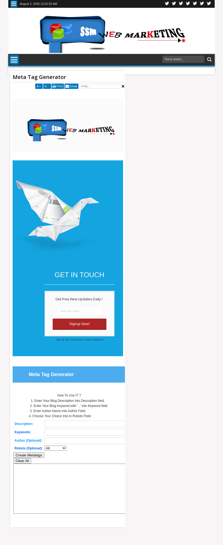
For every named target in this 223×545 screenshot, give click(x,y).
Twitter (167, 4)
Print (60, 86)
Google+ (181, 4)
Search (209, 59)
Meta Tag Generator (39, 77)
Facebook (174, 4)
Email (73, 86)
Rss (188, 4)
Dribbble (202, 4)
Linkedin (195, 4)
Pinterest (209, 4)
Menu (13, 4)
